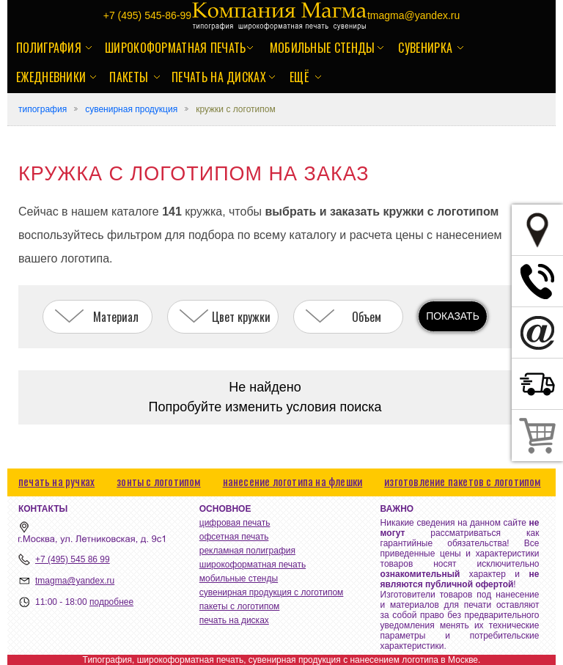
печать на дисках (219, 77)
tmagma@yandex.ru (74, 581)
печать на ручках (56, 481)
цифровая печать (235, 523)
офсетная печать (234, 537)
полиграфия (48, 47)
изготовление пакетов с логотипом (462, 481)
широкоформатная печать (175, 47)
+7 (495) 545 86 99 (72, 559)
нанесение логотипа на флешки (293, 481)
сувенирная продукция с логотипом (271, 592)
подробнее (111, 602)
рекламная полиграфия (247, 550)
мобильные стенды (322, 47)
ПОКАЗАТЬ (452, 316)
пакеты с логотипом (239, 606)
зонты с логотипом (158, 481)
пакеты (128, 77)
